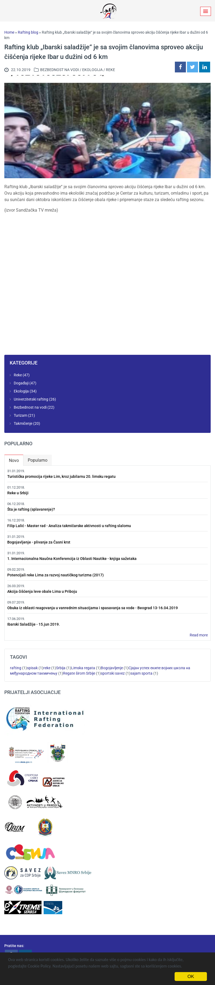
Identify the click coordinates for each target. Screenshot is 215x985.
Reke (110, 70)
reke (46, 668)
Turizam (20, 415)
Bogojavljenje (112, 668)
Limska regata (83, 668)
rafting (15, 668)
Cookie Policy (39, 966)
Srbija (60, 668)
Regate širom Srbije (79, 673)
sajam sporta (141, 673)
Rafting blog (28, 32)
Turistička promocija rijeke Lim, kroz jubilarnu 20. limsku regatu (61, 476)
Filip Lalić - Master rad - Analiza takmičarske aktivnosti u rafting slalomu (69, 526)
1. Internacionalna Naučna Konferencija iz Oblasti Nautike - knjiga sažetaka (72, 558)
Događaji (21, 383)
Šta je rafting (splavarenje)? (31, 509)
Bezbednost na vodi (59, 70)
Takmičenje (23, 423)
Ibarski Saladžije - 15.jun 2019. (33, 624)
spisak (32, 668)
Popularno (37, 460)
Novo (16, 459)
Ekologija (92, 70)
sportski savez (113, 673)
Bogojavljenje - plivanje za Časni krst (38, 542)
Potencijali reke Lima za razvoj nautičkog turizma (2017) (55, 575)
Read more (199, 635)
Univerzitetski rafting (31, 399)
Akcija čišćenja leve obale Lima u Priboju (42, 591)
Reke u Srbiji (18, 493)
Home (9, 32)
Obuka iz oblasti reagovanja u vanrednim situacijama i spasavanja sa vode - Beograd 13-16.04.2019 (92, 608)
